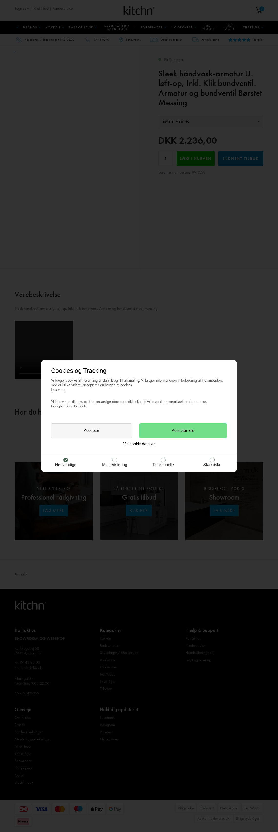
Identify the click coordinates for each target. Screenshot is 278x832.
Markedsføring (114, 465)
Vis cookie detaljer (139, 444)
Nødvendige (65, 465)
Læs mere (58, 389)
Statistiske (212, 465)
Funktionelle (163, 465)
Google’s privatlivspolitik (69, 406)
